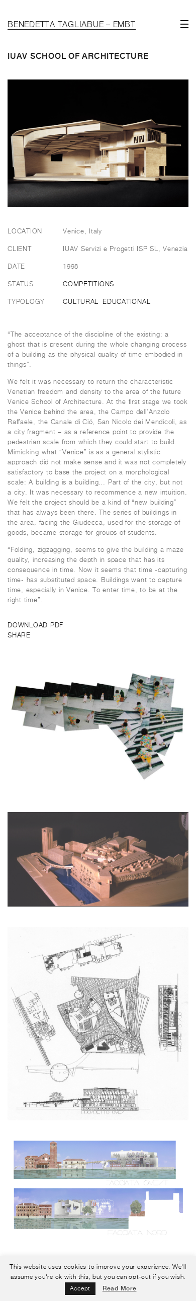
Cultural (81, 302)
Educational (126, 302)
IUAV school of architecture (78, 56)
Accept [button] (80, 1289)
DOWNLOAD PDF (35, 625)
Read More (120, 1288)
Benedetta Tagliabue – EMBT (72, 25)
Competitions (88, 284)
